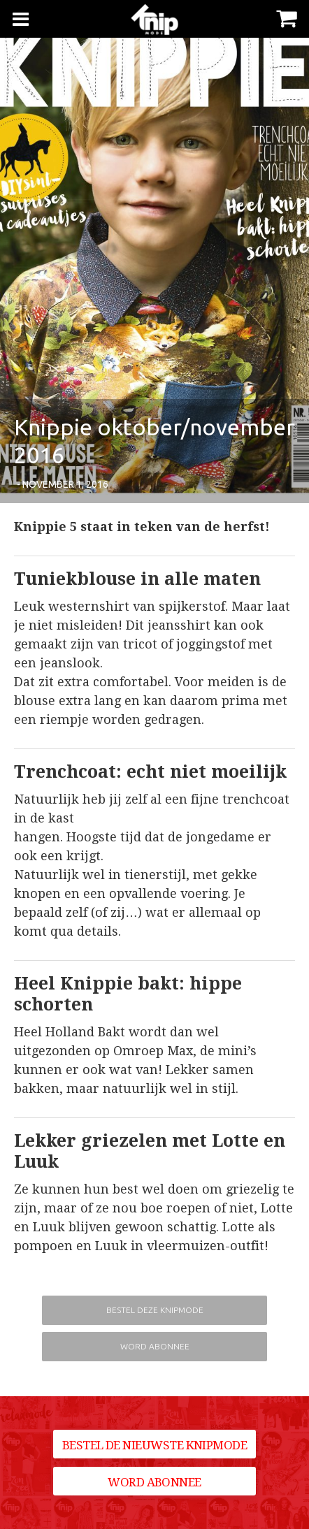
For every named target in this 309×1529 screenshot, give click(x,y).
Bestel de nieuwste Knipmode (154, 1445)
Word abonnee (154, 1346)
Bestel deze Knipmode (154, 1309)
